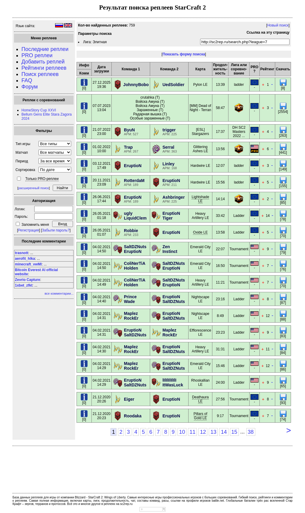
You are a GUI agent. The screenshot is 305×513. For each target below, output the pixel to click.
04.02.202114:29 (102, 366)
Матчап (21, 152)
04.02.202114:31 (102, 316)
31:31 (220, 349)
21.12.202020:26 (102, 399)
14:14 (220, 199)
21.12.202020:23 (102, 416)
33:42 (220, 216)
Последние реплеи (45, 49)
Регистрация (28, 230)
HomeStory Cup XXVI (38, 110)
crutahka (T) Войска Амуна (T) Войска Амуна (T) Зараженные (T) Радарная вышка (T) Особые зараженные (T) (150, 107)
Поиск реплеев (40, 74)
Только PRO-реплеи (42, 179)
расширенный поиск (33, 188)
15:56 (220, 182)
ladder (239, 85)
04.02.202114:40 (102, 299)
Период (21, 161)
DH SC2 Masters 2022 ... (238, 131)
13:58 (220, 232)
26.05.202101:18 (102, 216)
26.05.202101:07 (102, 232)
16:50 (220, 266)
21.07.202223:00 (102, 132)
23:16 (220, 299)
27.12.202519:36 (102, 84)
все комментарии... (59, 293)
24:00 (220, 382)
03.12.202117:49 (102, 165)
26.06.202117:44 (102, 199)
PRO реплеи (36, 55)
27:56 (220, 399)
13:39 (220, 85)
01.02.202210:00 (102, 149)
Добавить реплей (43, 62)
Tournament (238, 249)
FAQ (26, 80)
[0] (84, 86)
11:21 (220, 282)
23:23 (220, 332)
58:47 (220, 108)
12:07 (220, 166)
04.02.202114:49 (102, 282)
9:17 (220, 416)
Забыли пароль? (56, 230)
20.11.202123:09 (102, 182)
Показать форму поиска (184, 54)
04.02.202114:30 (102, 349)
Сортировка (25, 170)
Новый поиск (278, 25)
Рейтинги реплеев (43, 68)
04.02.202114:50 (102, 249)
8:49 (220, 316)
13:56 (220, 149)
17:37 (220, 132)
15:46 (220, 366)
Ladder (238, 216)
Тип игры (22, 144)
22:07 (220, 249)
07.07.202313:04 (102, 108)
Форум (29, 87)
